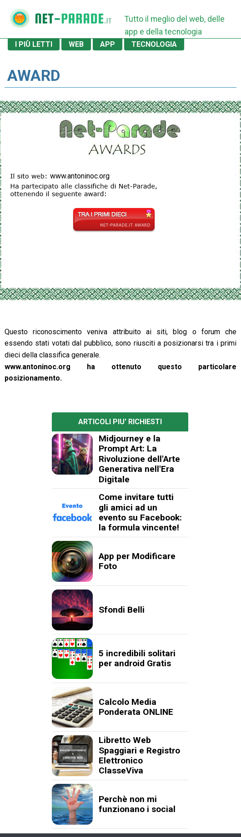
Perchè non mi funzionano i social (137, 804)
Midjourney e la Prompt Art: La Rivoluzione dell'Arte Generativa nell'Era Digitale (139, 459)
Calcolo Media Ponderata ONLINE (136, 707)
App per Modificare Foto (137, 561)
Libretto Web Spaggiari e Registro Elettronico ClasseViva (139, 755)
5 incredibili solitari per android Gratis (137, 658)
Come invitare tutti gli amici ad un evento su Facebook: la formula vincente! (140, 512)
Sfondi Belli (122, 609)
